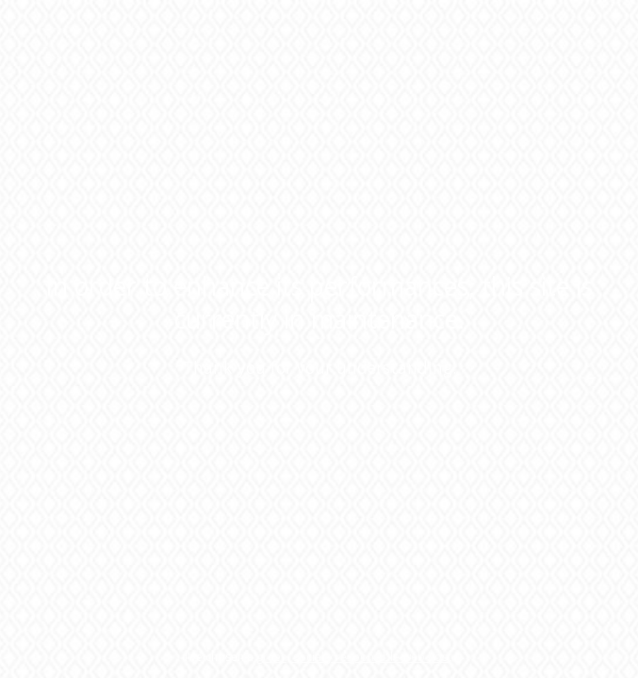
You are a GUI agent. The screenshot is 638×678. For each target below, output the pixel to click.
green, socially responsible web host (353, 657)
